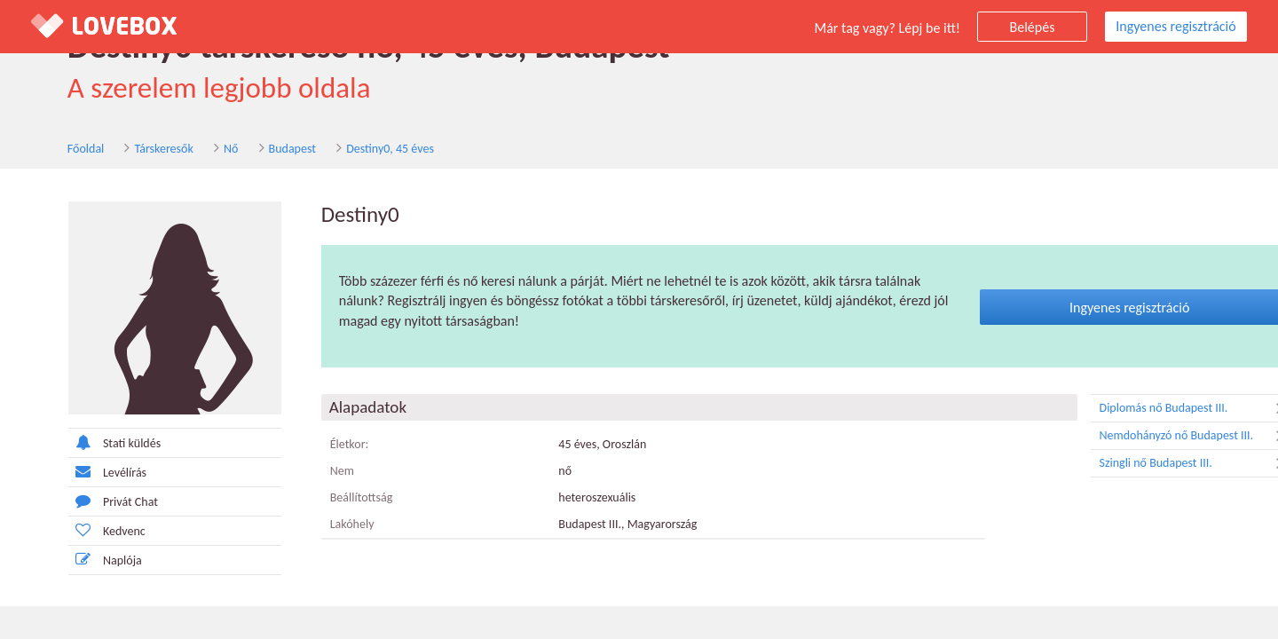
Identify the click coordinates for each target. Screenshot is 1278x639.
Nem (305, 472)
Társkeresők (128, 149)
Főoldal (49, 149)
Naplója (68, 560)
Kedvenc (69, 531)
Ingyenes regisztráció (1175, 26)
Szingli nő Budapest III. (1158, 465)
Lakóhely (315, 525)
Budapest (256, 149)
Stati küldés (77, 443)
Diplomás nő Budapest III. (1158, 410)
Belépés (1032, 27)
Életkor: (312, 446)
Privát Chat (76, 502)
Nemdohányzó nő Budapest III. (1158, 437)
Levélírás (70, 472)
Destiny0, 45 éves (354, 149)
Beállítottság (324, 499)
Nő (194, 149)
